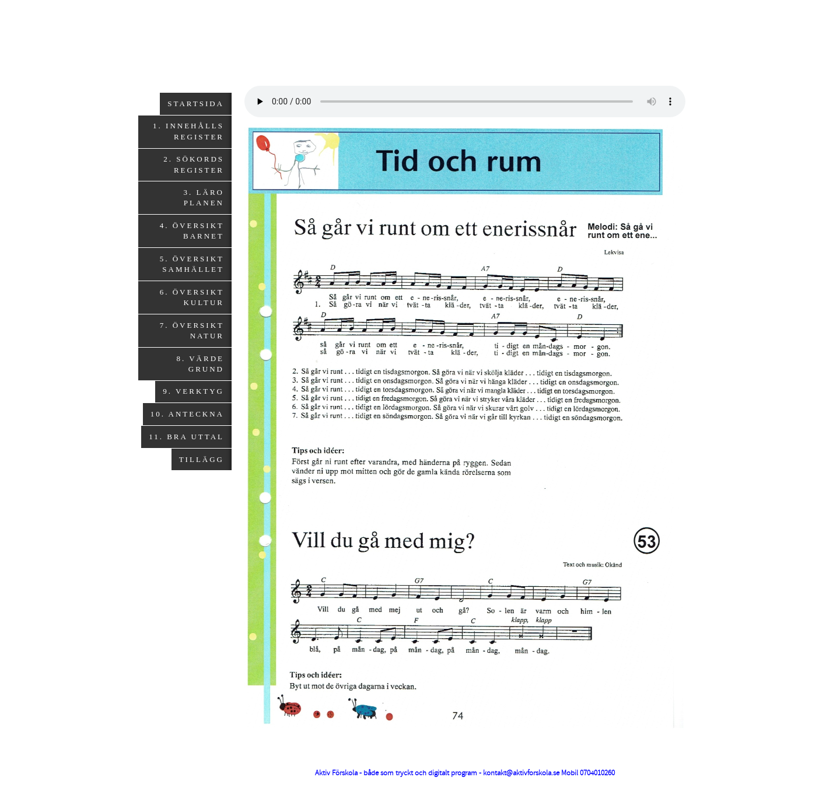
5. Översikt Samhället (192, 264)
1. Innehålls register (188, 131)
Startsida (195, 103)
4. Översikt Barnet (192, 230)
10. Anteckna (187, 414)
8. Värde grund (200, 363)
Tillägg (201, 459)
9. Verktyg (193, 391)
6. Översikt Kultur (192, 297)
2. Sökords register (193, 164)
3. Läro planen (204, 197)
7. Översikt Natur (192, 330)
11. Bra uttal (186, 436)
